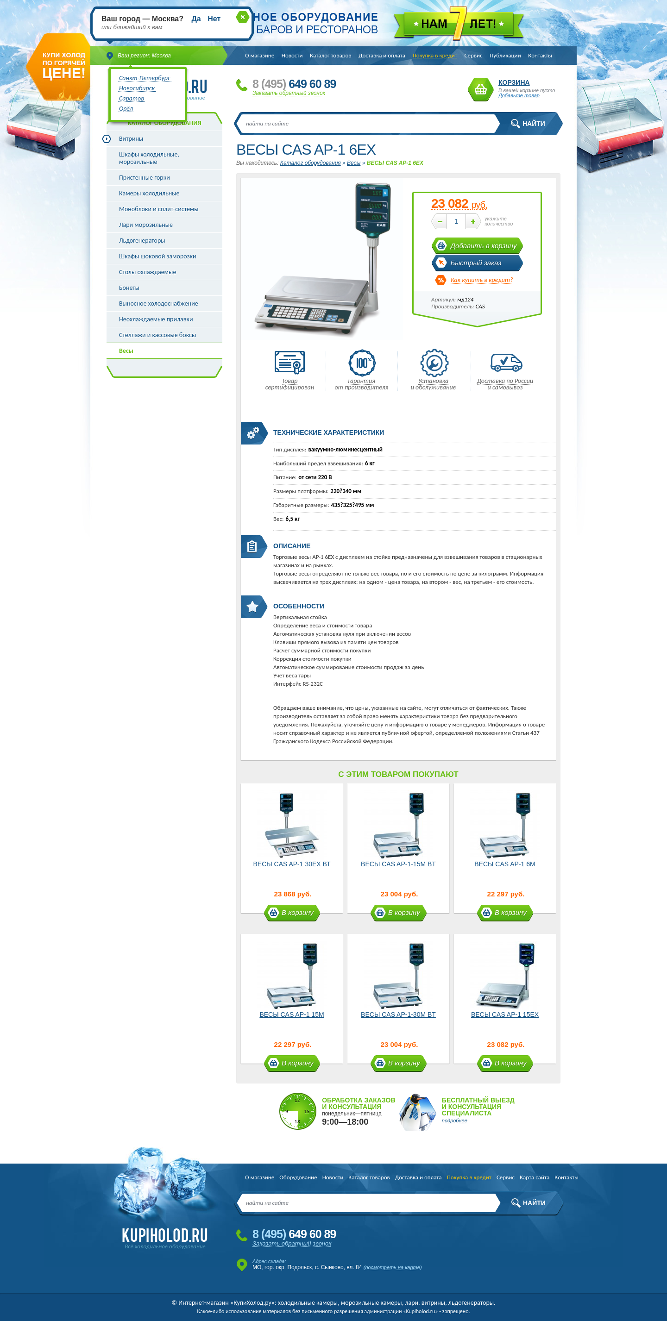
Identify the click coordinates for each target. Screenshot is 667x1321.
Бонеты (129, 288)
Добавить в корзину (484, 246)
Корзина (481, 89)
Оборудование (298, 1177)
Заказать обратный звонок (288, 93)
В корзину (298, 912)
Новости (292, 55)
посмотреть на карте (392, 1267)
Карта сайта (534, 1177)
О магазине (259, 55)
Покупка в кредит (435, 55)
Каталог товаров (331, 55)
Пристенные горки (144, 178)
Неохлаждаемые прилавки (156, 319)
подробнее (454, 1120)
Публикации (505, 55)
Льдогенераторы (142, 240)
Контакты (540, 55)
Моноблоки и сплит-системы (159, 209)
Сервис (474, 55)
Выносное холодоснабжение (158, 303)
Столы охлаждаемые (147, 272)
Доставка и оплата (382, 55)
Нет (214, 19)
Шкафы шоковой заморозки (157, 256)
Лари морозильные (146, 225)
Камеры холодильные (149, 193)
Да (196, 19)
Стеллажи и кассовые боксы (157, 335)
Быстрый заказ (476, 263)
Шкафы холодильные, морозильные (149, 158)
